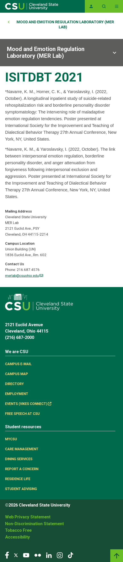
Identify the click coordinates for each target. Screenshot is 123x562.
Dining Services (18, 459)
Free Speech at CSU (22, 414)
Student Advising (21, 489)
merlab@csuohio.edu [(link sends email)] (24, 275)
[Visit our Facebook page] (7, 555)
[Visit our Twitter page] (16, 555)
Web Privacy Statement (27, 516)
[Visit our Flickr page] (37, 555)
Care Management (21, 449)
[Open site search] (104, 6)
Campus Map (16, 374)
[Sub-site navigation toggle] (61, 52)
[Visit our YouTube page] (26, 555)
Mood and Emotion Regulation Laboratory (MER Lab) (45, 52)
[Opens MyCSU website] (91, 6)
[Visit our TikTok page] (70, 555)
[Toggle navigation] (116, 6)
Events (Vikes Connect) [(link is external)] (28, 404)
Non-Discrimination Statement (34, 523)
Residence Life (17, 479)
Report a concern (21, 469)
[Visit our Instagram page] (60, 555)
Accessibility (17, 537)
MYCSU (11, 439)
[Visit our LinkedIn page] (49, 555)
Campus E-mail (18, 364)
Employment (16, 394)
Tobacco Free (18, 530)
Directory (14, 384)
